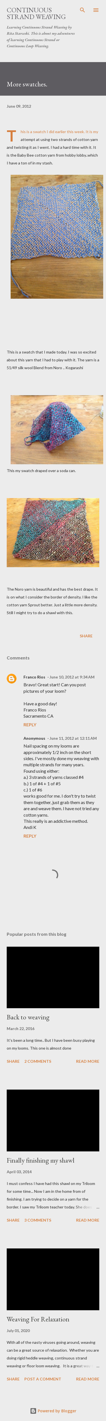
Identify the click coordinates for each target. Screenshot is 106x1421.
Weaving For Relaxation (38, 1319)
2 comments (37, 1061)
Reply (29, 724)
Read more (87, 1061)
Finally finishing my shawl (40, 1160)
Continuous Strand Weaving (36, 13)
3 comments (37, 1220)
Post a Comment (42, 1379)
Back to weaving (28, 1017)
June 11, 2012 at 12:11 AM (73, 738)
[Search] (82, 10)
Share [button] (86, 635)
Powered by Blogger (53, 1410)
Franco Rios (34, 677)
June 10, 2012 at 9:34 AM (72, 677)
